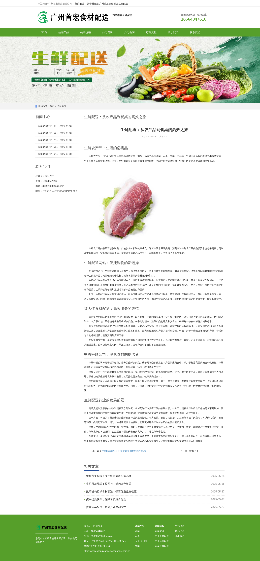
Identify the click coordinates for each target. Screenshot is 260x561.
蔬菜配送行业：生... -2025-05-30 (55, 140)
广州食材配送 (92, 3)
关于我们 (173, 32)
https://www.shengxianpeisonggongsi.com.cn (107, 551)
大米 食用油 (141, 541)
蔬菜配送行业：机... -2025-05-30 (55, 126)
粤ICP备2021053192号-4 (97, 546)
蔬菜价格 (85, 32)
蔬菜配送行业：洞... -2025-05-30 (55, 133)
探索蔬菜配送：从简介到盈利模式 (106, 507)
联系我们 (195, 32)
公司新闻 (129, 32)
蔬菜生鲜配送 (121, 3)
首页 (52, 106)
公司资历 (107, 32)
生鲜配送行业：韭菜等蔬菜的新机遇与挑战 (124, 450)
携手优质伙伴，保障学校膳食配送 (106, 499)
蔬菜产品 (63, 32)
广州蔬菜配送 (106, 3)
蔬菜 (137, 531)
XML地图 (179, 536)
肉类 (137, 546)
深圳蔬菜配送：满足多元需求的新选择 (108, 476)
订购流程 (151, 32)
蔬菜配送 (79, 3)
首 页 (44, 32)
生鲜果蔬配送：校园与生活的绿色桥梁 (108, 483)
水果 (137, 536)
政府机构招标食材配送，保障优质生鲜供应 (111, 491)
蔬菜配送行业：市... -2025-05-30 (55, 154)
